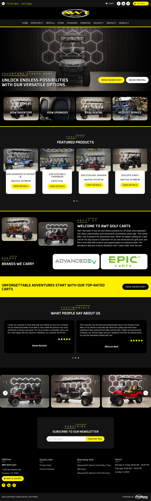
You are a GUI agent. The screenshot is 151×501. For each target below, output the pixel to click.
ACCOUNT (141, 3)
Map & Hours (12, 478)
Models (124, 23)
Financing (85, 23)
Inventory (37, 23)
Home (25, 23)
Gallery (98, 23)
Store (61, 23)
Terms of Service (47, 469)
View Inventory (111, 80)
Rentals (50, 23)
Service (111, 23)
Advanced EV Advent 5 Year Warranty (93, 473)
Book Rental (137, 80)
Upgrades (72, 23)
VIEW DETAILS (20, 186)
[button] (74, 201)
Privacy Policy (45, 465)
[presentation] (5, 393)
